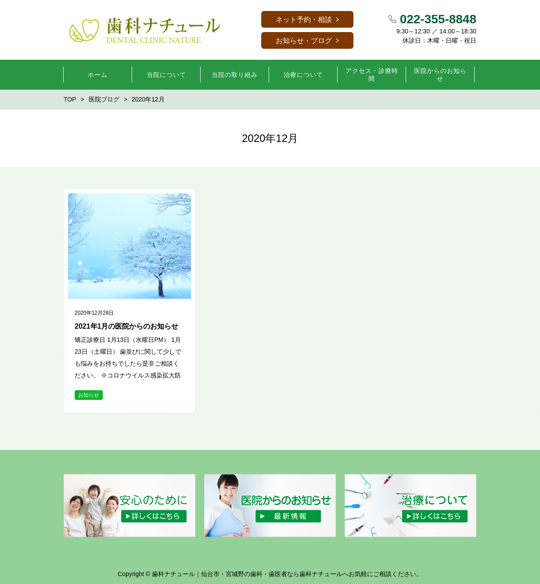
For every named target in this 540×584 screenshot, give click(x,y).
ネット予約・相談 (304, 19)
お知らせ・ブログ (304, 40)
